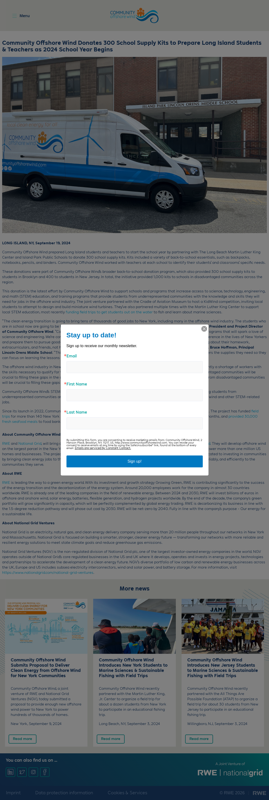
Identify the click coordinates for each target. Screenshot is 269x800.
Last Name (76, 413)
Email (71, 356)
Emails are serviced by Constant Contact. (103, 448)
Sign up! (134, 461)
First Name (76, 384)
